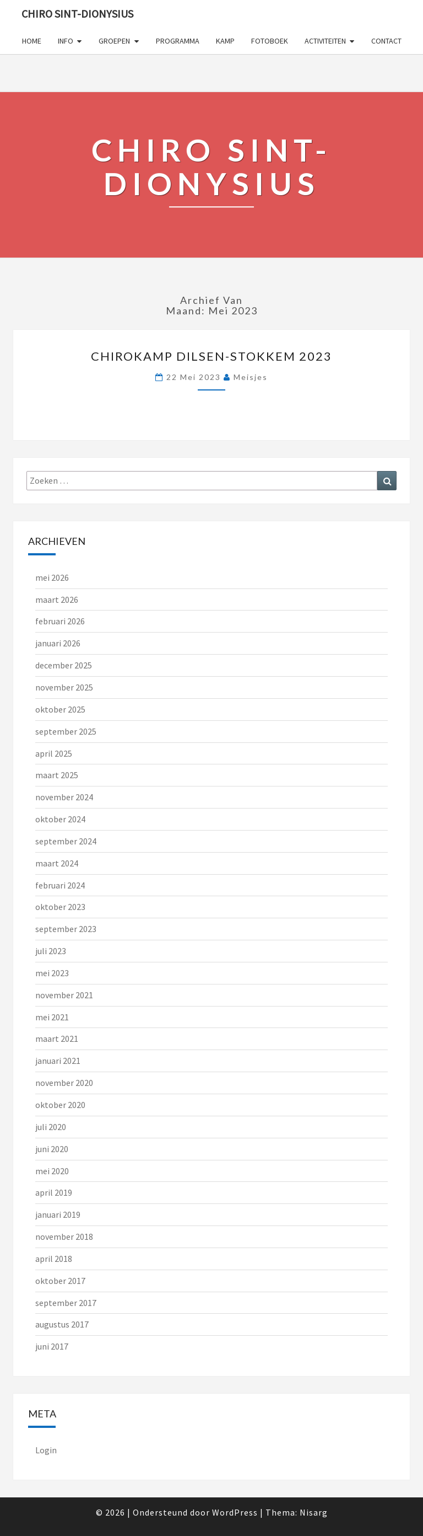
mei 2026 (52, 577)
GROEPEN (114, 41)
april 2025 (53, 753)
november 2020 (64, 1082)
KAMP (225, 41)
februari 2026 (60, 621)
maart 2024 (56, 863)
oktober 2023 (60, 906)
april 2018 (53, 1258)
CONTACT (386, 41)
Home (31, 41)
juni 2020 (51, 1148)
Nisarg (314, 1512)
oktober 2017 (60, 1280)
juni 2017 (51, 1346)
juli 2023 (50, 950)
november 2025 (64, 687)
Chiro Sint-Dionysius (77, 13)
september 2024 (65, 841)
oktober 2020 (60, 1104)
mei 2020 (52, 1170)
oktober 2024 (60, 819)
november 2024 (64, 796)
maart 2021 (56, 1038)
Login (46, 1449)
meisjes (251, 377)
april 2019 (53, 1192)
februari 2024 (60, 885)
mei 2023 (52, 972)
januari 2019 (57, 1214)
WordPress (235, 1512)
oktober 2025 (60, 709)
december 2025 (63, 665)
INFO (65, 41)
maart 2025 (56, 774)
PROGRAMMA (177, 41)
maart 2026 (56, 599)
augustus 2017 (62, 1324)
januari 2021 (57, 1060)
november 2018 (64, 1236)
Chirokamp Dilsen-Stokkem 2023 (211, 356)
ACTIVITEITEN (325, 41)
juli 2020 (50, 1126)
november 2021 (64, 994)
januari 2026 (57, 643)
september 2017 (65, 1302)
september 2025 (65, 731)
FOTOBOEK (269, 41)
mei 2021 (52, 1017)
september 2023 (65, 928)
